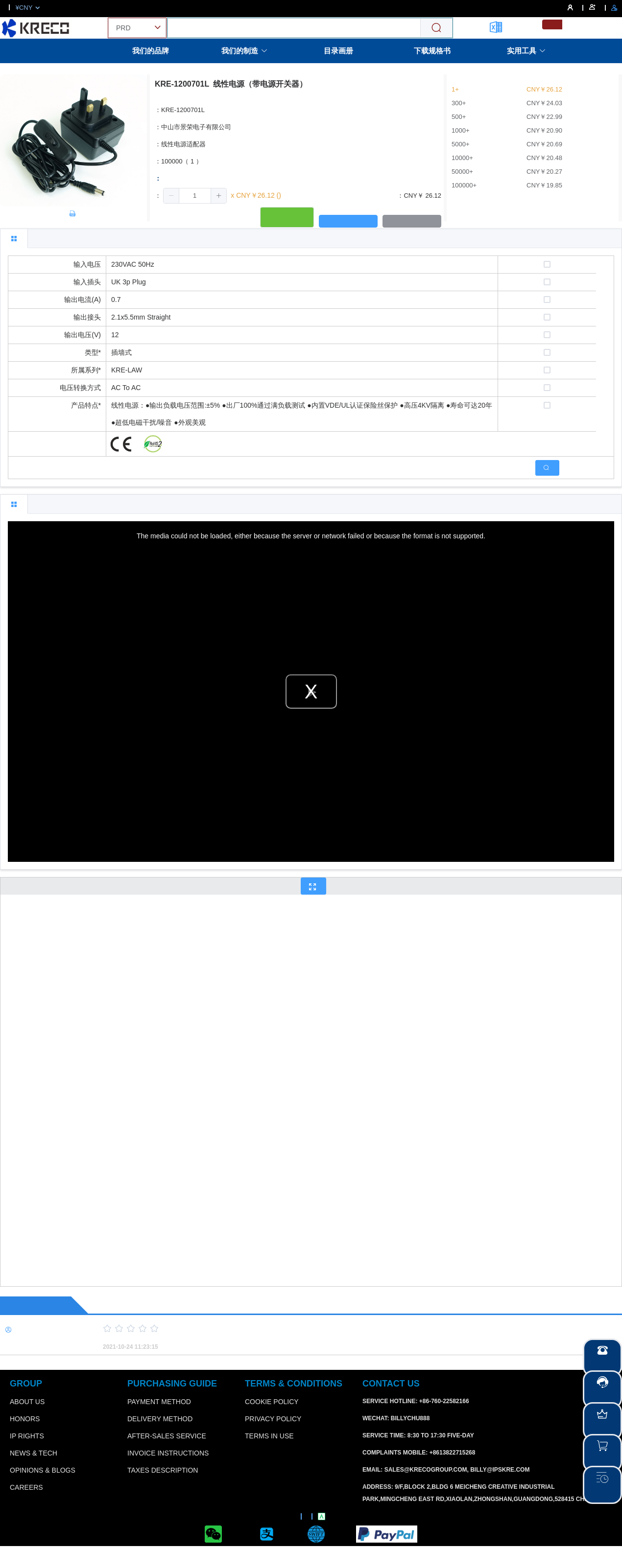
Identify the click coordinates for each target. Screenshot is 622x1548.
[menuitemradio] (552, 24)
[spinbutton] (195, 196)
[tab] (14, 238)
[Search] (436, 28)
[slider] (345, 1329)
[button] (171, 195)
